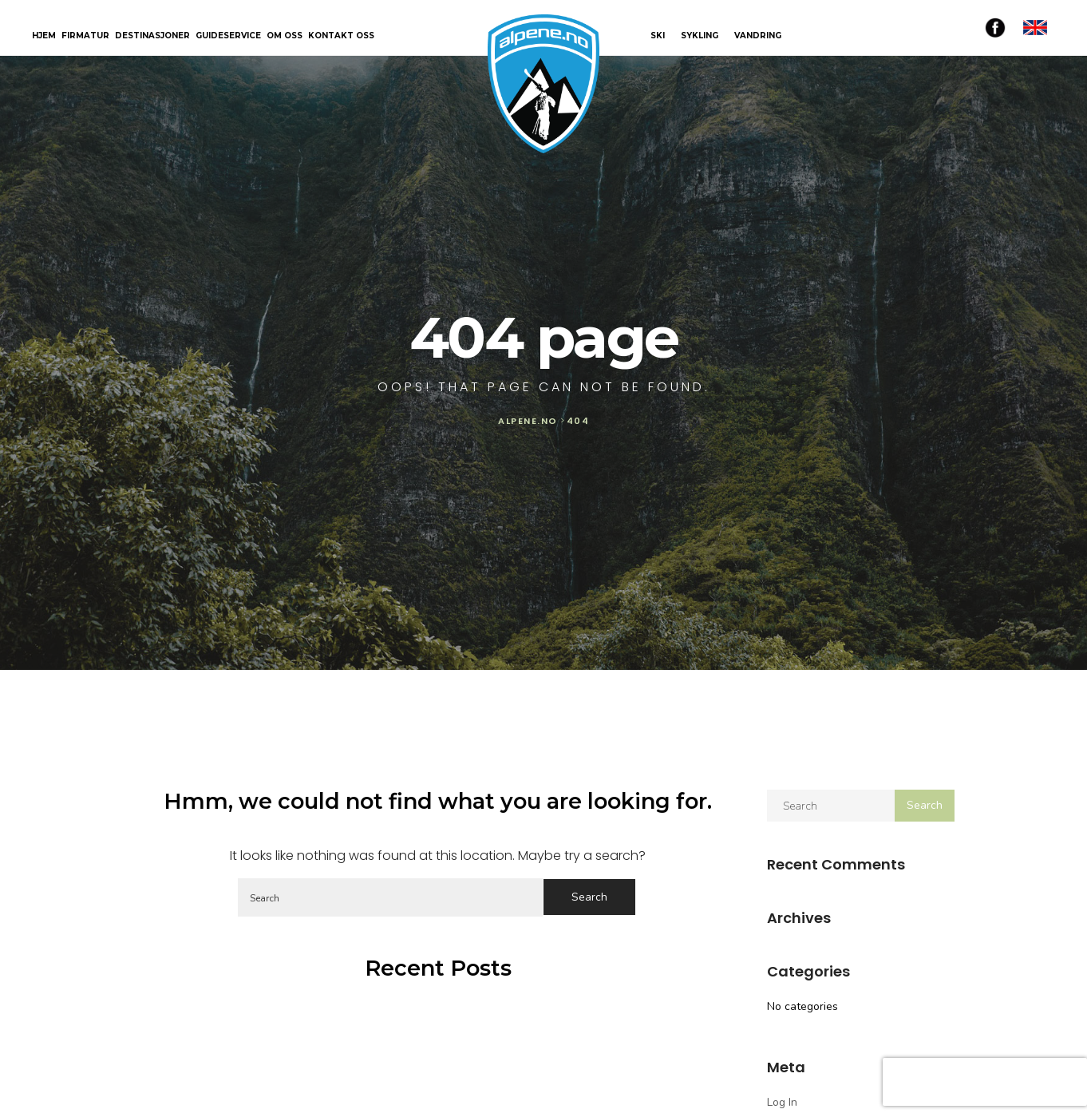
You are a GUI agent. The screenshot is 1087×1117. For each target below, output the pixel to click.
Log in (782, 1102)
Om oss (284, 36)
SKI (657, 35)
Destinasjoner (152, 36)
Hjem (44, 36)
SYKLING (699, 35)
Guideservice (228, 36)
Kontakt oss (341, 36)
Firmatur (85, 36)
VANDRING (757, 35)
